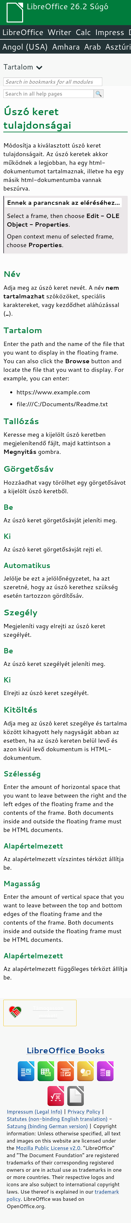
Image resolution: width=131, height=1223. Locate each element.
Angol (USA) (25, 46)
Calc (83, 32)
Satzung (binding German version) (47, 1126)
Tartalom (18, 67)
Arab (92, 46)
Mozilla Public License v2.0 (48, 1148)
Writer (59, 32)
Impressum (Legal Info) (34, 1111)
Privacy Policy (83, 1111)
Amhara (66, 46)
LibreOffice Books (65, 1050)
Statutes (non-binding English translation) (57, 1118)
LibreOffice (22, 32)
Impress (109, 32)
